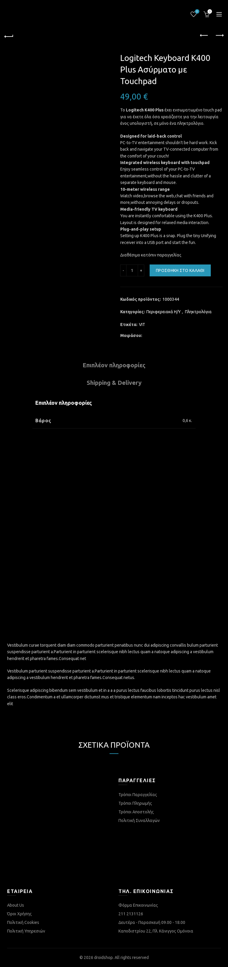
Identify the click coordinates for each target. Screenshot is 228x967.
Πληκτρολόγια (198, 311)
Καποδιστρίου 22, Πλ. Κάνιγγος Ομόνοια (155, 931)
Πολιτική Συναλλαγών (139, 820)
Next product (219, 35)
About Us (15, 905)
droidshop (103, 957)
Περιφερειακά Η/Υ (163, 311)
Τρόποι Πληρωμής (135, 803)
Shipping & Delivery (114, 382)
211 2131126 (130, 913)
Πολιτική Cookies (23, 922)
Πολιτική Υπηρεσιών (26, 931)
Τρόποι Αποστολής (136, 811)
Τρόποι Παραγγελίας (137, 794)
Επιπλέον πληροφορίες (114, 365)
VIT (142, 324)
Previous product (204, 35)
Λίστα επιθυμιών (196, 12)
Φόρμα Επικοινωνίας (138, 905)
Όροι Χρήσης (19, 913)
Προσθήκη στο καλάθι (180, 270)
